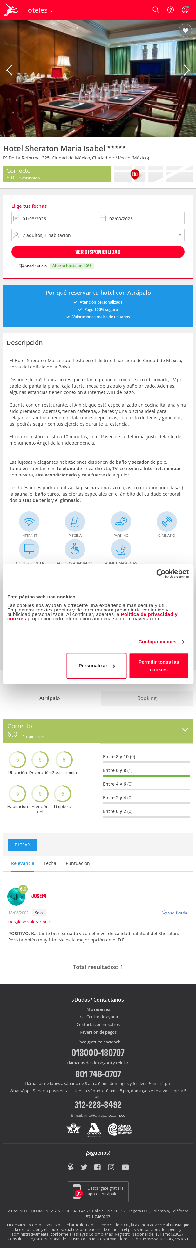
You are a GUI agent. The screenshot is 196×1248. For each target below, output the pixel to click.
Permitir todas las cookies (159, 665)
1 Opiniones (29, 177)
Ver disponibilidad (98, 252)
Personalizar (96, 665)
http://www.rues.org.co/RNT (162, 1239)
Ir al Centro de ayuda (98, 1017)
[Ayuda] (170, 10)
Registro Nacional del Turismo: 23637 (149, 1234)
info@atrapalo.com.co (104, 1115)
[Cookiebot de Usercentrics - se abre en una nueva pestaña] (161, 573)
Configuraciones (158, 641)
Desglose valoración (29, 922)
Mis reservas (98, 1009)
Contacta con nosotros (98, 1024)
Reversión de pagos (98, 1032)
